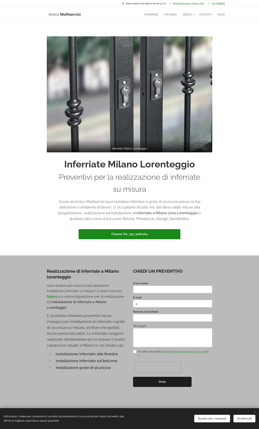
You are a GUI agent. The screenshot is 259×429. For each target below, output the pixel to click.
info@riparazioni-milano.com (188, 3)
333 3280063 (218, 3)
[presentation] (158, 367)
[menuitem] (148, 14)
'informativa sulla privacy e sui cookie (186, 351)
